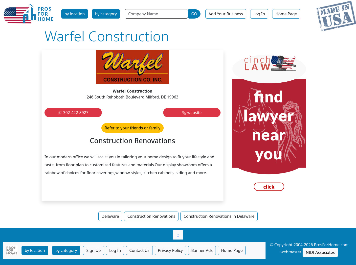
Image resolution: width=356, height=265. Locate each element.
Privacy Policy (170, 250)
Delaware (110, 216)
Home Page (286, 14)
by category (106, 14)
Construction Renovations (151, 216)
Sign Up (93, 250)
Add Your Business (226, 14)
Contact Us (139, 250)
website (194, 112)
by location (75, 14)
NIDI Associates (320, 252)
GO (194, 14)
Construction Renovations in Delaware (219, 216)
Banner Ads (202, 250)
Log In (259, 14)
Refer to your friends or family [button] (132, 128)
